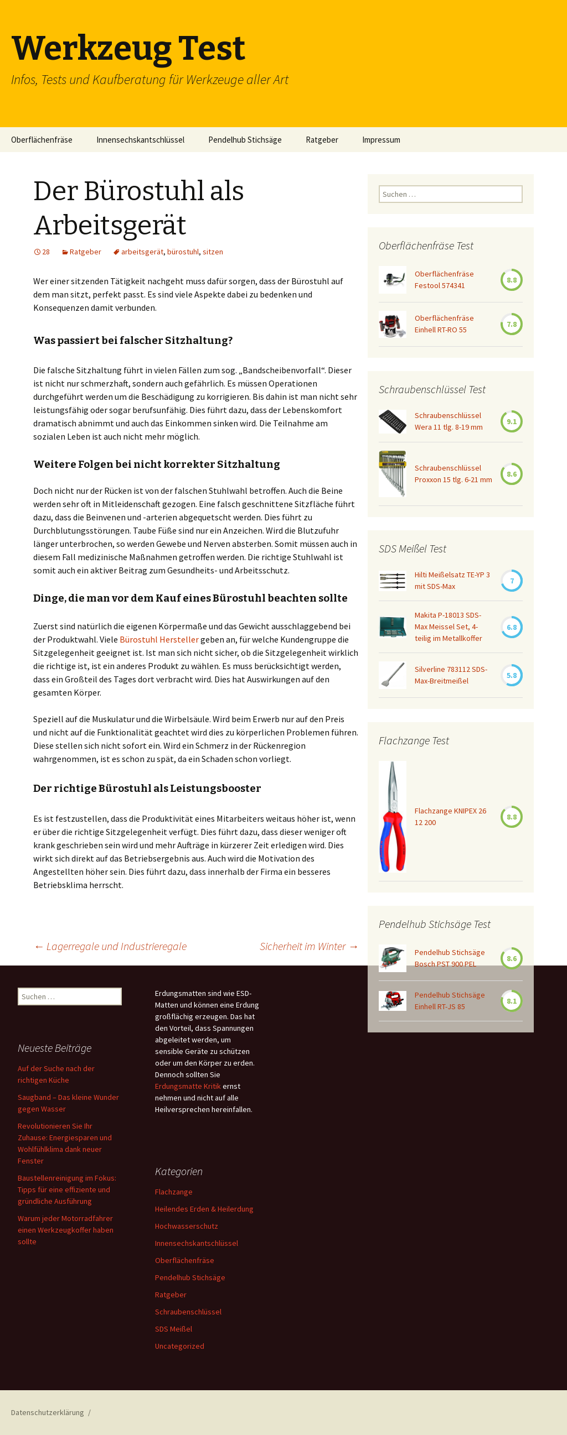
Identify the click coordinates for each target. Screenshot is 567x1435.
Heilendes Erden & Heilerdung (204, 1209)
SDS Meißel (173, 1329)
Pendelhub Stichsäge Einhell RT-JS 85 (450, 1000)
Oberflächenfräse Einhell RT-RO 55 (444, 324)
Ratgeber (322, 139)
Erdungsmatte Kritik (188, 1086)
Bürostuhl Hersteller (159, 639)
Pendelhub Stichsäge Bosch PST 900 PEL (450, 958)
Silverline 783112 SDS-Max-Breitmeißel (451, 675)
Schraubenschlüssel (188, 1312)
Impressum (381, 139)
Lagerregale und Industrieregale (110, 946)
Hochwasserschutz (186, 1226)
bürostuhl (183, 252)
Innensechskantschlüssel (140, 139)
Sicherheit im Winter (309, 946)
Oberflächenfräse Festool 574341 (444, 279)
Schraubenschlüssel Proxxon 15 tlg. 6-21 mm (453, 473)
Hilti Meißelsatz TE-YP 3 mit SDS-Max (452, 580)
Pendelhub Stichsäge (245, 139)
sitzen (213, 252)
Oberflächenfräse (42, 139)
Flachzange (174, 1192)
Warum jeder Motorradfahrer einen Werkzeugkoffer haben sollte (66, 1229)
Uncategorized (179, 1346)
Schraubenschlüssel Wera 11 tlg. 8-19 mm (449, 421)
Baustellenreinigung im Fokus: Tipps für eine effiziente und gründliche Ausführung (67, 1189)
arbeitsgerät (142, 252)
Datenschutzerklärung (47, 1412)
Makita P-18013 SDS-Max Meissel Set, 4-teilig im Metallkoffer (448, 626)
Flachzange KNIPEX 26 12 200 (450, 816)
